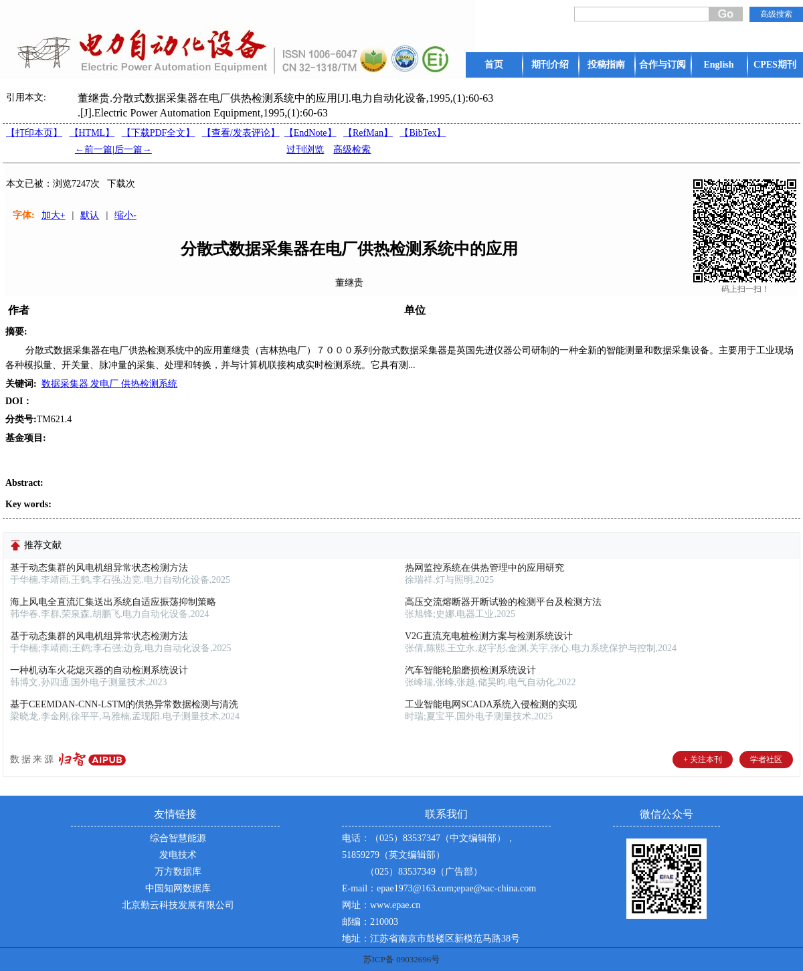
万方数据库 (178, 872)
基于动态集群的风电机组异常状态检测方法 (99, 568)
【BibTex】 (422, 133)
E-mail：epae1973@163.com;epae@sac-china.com (439, 888)
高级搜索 (776, 14)
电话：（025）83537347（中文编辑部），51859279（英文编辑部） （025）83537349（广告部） (428, 855)
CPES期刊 (774, 65)
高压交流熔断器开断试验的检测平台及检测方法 (503, 602)
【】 (241, 133)
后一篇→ (133, 150)
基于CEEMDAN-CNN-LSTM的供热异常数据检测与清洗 (124, 704)
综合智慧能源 (178, 838)
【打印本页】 (34, 133)
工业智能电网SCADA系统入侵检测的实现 (491, 704)
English (718, 65)
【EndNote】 (310, 133)
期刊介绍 (550, 65)
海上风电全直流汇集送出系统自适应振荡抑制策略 (113, 602)
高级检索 (352, 150)
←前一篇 (93, 150)
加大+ (53, 215)
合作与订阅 (662, 65)
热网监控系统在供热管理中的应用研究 (484, 568)
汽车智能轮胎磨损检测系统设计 (470, 670)
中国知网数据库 (178, 888)
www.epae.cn (395, 905)
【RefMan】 (368, 133)
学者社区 (766, 759)
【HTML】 (92, 133)
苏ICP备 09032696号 (401, 959)
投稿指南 (606, 65)
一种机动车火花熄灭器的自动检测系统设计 (99, 670)
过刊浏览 (305, 150)
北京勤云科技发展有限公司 (178, 905)
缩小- (125, 215)
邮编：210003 (370, 922)
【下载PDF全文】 (158, 133)
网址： (356, 905)
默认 (89, 215)
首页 (493, 65)
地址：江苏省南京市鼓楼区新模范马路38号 (431, 939)
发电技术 (178, 855)
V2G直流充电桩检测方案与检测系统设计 (489, 636)
